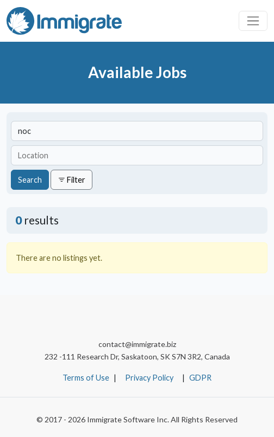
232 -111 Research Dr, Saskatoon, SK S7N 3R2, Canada (137, 356)
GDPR (200, 377)
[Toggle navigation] (253, 21)
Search (30, 179)
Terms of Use (86, 377)
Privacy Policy (149, 377)
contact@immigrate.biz (137, 344)
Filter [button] (71, 179)
